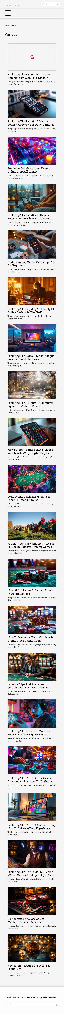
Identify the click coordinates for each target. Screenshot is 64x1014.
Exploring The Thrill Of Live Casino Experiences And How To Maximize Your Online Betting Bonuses (30, 781)
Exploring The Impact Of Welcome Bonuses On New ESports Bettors (30, 733)
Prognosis (42, 997)
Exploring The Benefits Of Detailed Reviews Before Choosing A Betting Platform (29, 218)
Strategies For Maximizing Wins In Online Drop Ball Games (29, 170)
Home (7, 25)
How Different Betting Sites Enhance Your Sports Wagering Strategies (30, 451)
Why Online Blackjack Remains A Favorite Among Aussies (29, 498)
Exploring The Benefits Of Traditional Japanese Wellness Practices (31, 404)
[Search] (50, 4)
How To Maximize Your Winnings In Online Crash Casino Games (31, 639)
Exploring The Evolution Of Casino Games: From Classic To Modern (29, 76)
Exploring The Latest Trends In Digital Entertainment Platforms (31, 357)
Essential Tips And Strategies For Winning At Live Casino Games (28, 686)
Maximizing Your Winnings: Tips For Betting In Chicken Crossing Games (31, 545)
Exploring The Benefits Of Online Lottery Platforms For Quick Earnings (31, 123)
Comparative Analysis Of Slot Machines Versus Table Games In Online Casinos (28, 922)
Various (52, 997)
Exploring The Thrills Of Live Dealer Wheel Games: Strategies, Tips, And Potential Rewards (30, 875)
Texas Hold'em (13, 997)
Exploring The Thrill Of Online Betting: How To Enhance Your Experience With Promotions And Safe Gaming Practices (32, 829)
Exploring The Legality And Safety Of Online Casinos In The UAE (31, 310)
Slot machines (28, 997)
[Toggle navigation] (8, 13)
